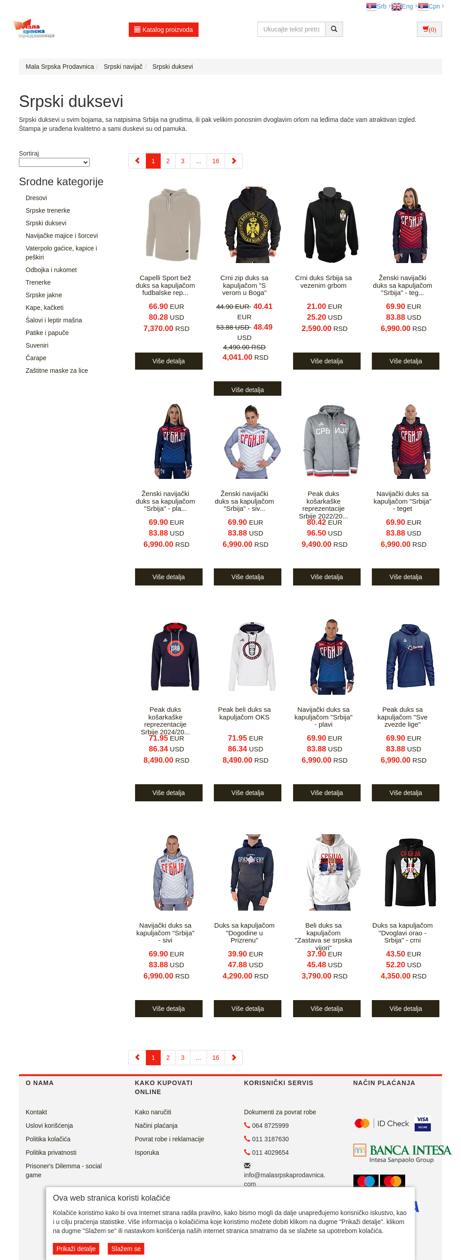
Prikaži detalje (75, 1248)
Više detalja (168, 361)
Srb (376, 6)
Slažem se (125, 1248)
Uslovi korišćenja (49, 1125)
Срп (429, 6)
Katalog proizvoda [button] (163, 29)
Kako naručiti (153, 1112)
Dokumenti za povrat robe (280, 1112)
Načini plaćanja (156, 1125)
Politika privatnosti (51, 1152)
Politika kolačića (48, 1139)
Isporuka (147, 1152)
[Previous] (137, 161)
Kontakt (36, 1112)
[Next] (234, 161)
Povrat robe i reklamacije (169, 1139)
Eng (402, 6)
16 (216, 161)
